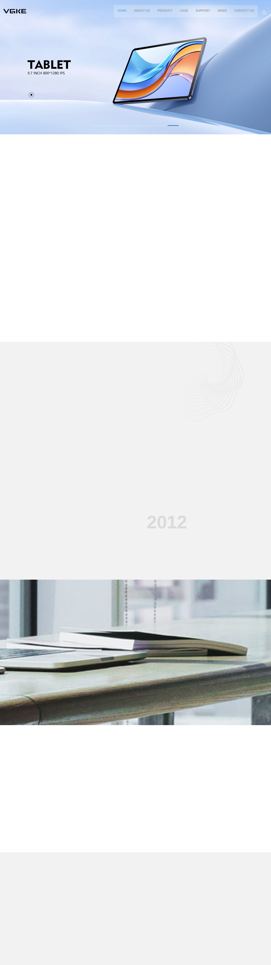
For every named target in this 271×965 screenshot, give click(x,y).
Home (120, 13)
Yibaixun (127, 957)
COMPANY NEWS (161, 913)
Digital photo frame (59, 936)
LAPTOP (53, 919)
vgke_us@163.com (246, 924)
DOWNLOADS (124, 925)
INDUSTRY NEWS (161, 919)
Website (139, 957)
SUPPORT (201, 13)
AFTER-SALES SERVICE (131, 913)
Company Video (125, 930)
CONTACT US (242, 13)
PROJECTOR (56, 925)
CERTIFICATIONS (24, 925)
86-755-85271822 (242, 910)
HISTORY (19, 919)
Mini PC (52, 930)
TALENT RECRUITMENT (28, 930)
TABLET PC (55, 913)
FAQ (118, 919)
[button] (95, 125)
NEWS (220, 13)
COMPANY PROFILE (26, 913)
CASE (182, 13)
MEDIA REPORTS (161, 925)
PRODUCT (163, 13)
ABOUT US (140, 13)
